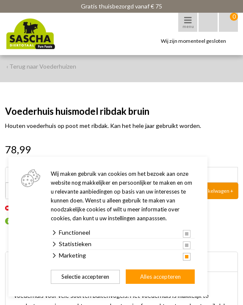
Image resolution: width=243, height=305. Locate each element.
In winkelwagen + (214, 191)
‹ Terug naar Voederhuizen (41, 66)
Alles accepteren (160, 276)
